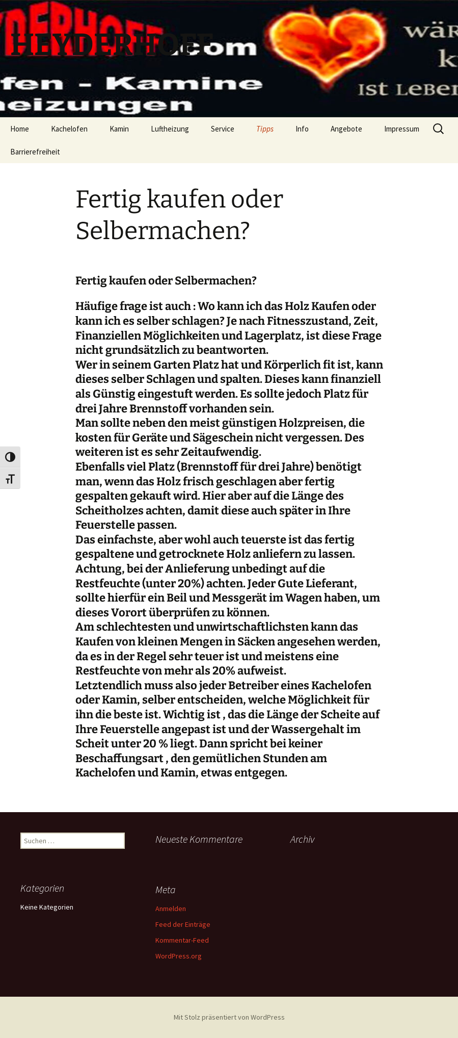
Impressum (401, 129)
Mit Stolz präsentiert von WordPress (229, 1017)
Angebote (346, 129)
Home (19, 129)
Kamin (119, 129)
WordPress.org (178, 956)
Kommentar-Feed (182, 940)
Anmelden (170, 908)
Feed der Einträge (182, 924)
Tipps (265, 129)
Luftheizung (170, 129)
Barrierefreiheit (35, 152)
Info (302, 129)
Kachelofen (69, 129)
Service (222, 129)
